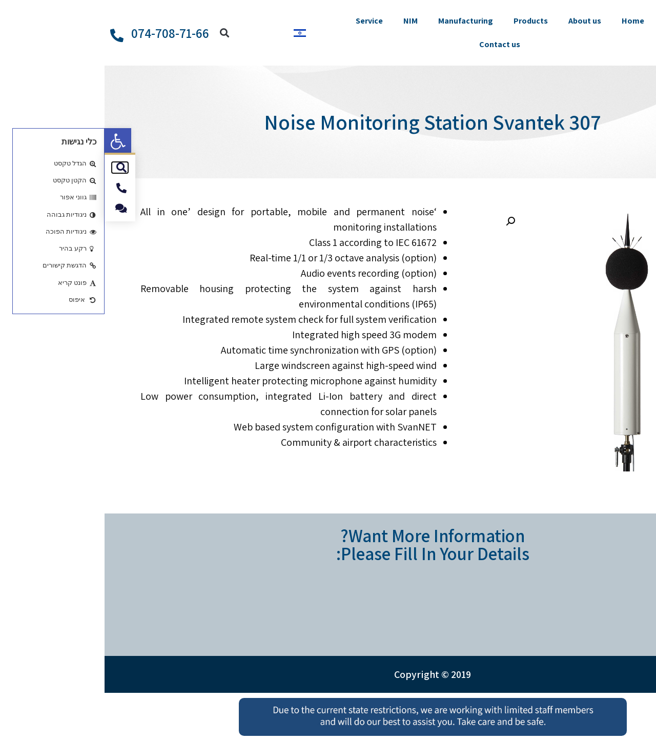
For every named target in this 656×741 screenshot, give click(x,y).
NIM (306, 20)
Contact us (395, 44)
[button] (13, 141)
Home (528, 20)
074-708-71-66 (66, 33)
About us (480, 20)
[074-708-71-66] (12, 35)
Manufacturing (361, 20)
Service (264, 20)
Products (426, 20)
